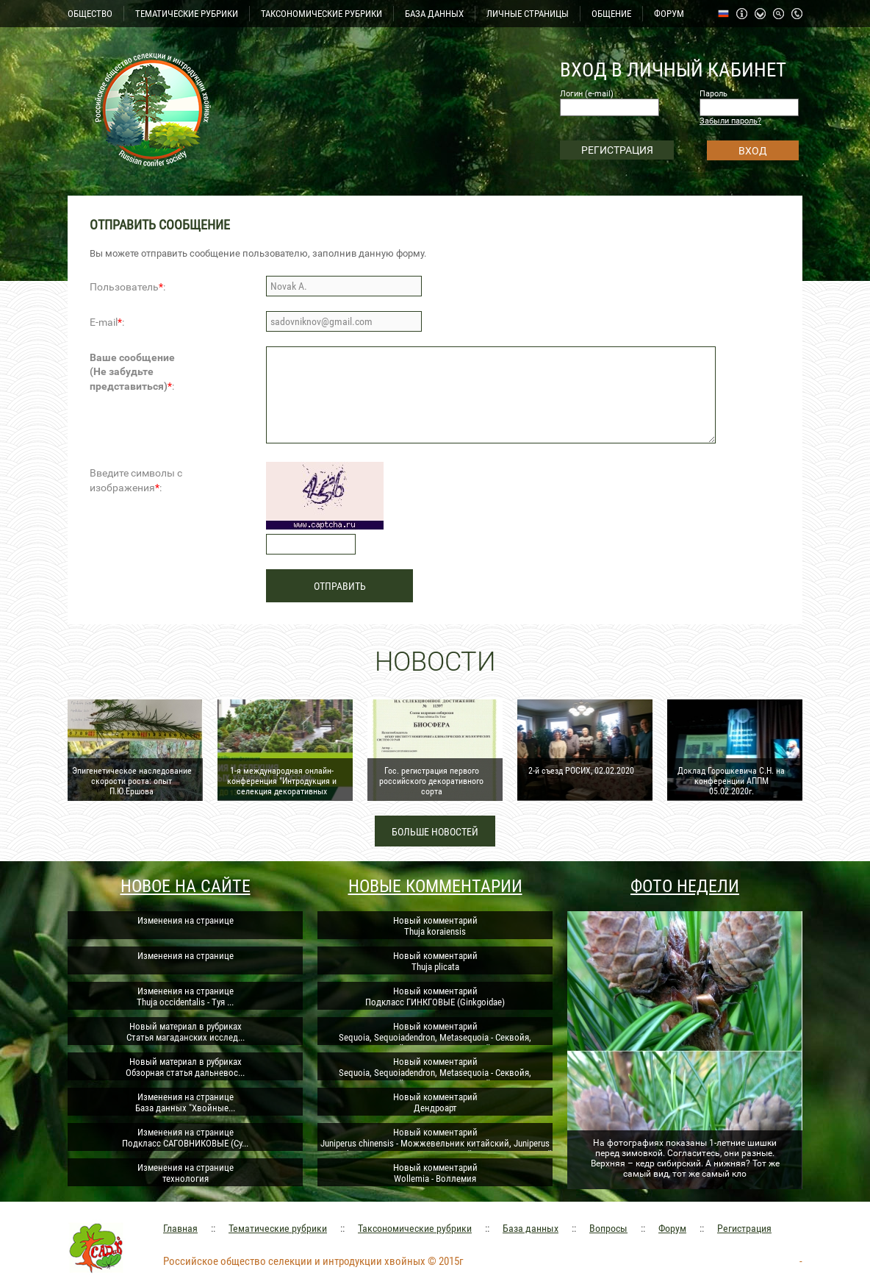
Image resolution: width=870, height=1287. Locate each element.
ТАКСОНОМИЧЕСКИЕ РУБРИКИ (321, 13)
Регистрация (744, 1228)
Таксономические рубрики (415, 1228)
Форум (672, 1228)
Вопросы (608, 1228)
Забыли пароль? (730, 121)
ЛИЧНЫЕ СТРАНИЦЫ (527, 13)
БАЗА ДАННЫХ (434, 13)
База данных (530, 1228)
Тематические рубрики (278, 1228)
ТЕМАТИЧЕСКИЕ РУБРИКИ (186, 13)
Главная (180, 1228)
